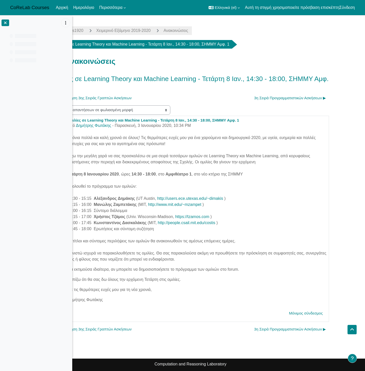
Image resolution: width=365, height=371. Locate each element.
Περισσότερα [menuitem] (111, 7)
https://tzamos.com (220, 216)
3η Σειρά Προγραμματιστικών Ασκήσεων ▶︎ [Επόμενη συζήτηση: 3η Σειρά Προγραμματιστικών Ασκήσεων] (318, 98)
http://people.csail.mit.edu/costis (215, 223)
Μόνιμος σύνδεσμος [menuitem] (334, 313)
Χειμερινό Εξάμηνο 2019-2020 (151, 30)
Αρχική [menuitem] (62, 7)
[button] (224, 7)
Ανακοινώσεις (204, 30)
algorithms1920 (98, 30)
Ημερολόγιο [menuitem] (83, 7)
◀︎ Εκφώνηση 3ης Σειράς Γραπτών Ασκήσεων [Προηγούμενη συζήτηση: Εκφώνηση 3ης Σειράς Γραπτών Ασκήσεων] (121, 98)
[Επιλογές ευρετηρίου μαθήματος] (65, 22)
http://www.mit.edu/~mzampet (202, 204)
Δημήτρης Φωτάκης (121, 125)
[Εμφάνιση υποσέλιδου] (352, 358)
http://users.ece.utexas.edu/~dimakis (218, 198)
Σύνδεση (347, 7)
